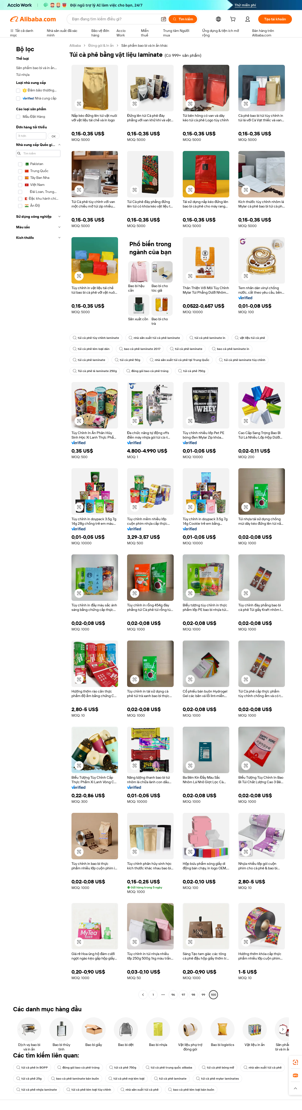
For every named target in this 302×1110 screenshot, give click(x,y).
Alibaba (75, 45)
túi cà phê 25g (29, 1079)
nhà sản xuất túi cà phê (263, 1068)
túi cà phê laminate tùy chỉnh (242, 360)
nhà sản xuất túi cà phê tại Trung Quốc (179, 360)
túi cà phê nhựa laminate (36, 1090)
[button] (164, 19)
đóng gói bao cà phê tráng (147, 371)
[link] (295, 1062)
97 (183, 994)
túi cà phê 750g (191, 371)
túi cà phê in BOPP (32, 1068)
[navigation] (38, 520)
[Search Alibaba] (114, 19)
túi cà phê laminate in (207, 338)
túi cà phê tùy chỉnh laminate (96, 338)
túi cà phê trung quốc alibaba (169, 1068)
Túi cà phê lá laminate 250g (95, 371)
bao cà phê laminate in (230, 349)
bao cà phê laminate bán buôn (75, 1079)
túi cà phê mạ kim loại (126, 1079)
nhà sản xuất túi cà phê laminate (154, 338)
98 (193, 994)
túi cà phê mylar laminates (217, 1079)
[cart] (234, 20)
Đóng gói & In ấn (101, 45)
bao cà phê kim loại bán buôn (191, 1090)
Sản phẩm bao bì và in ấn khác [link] (144, 45)
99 (203, 994)
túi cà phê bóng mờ (218, 1068)
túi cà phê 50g (127, 360)
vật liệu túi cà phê (250, 338)
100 (213, 994)
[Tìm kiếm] (183, 19)
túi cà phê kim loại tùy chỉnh (88, 1090)
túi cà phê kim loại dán (91, 349)
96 (173, 994)
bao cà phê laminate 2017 (139, 349)
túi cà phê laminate (186, 349)
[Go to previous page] (142, 994)
